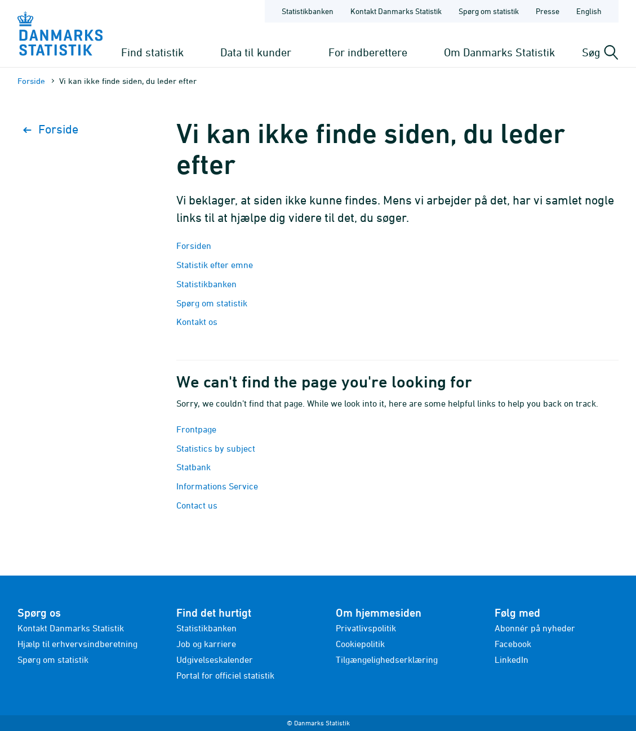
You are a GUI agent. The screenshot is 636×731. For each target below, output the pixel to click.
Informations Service (217, 486)
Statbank (193, 467)
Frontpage (196, 429)
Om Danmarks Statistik (499, 52)
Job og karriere (206, 644)
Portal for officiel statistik (225, 675)
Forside (31, 81)
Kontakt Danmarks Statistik (70, 628)
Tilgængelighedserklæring (387, 659)
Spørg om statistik (211, 303)
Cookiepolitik (360, 644)
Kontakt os (196, 322)
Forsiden (193, 245)
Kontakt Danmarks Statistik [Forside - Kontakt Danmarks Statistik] (396, 11)
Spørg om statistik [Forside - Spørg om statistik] (489, 11)
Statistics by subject (215, 448)
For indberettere (367, 52)
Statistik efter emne (214, 265)
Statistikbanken (307, 11)
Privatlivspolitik (366, 628)
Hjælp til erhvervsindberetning (77, 644)
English (589, 11)
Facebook (513, 644)
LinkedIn (511, 659)
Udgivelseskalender (214, 659)
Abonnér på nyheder (535, 628)
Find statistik (152, 52)
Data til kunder (255, 52)
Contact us (196, 505)
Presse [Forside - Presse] (547, 11)
